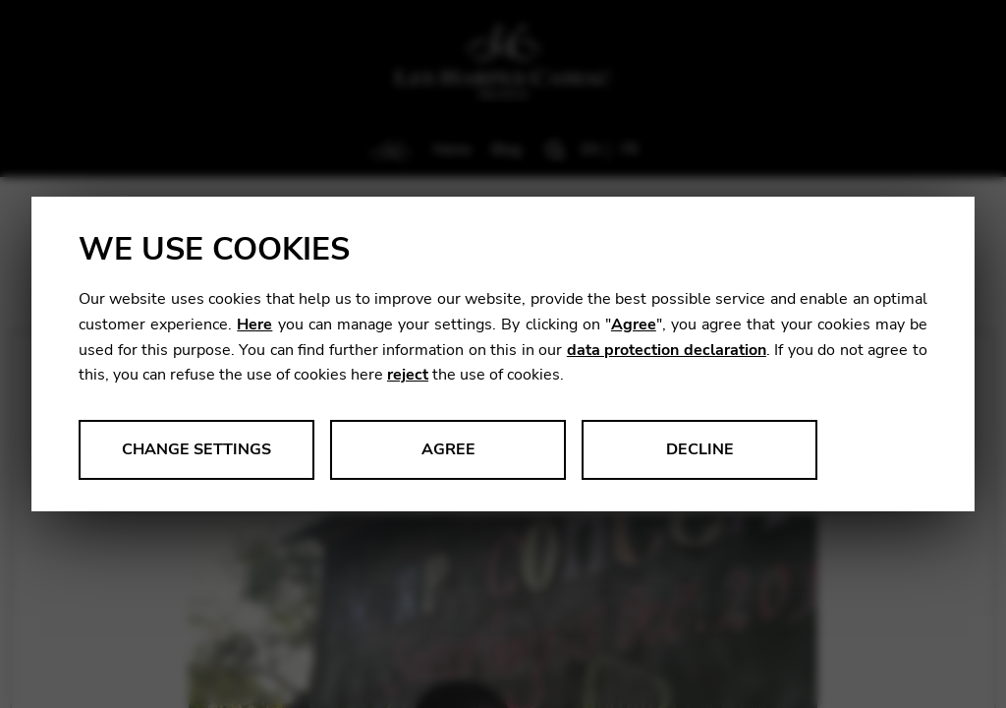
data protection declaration (666, 350)
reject (407, 374)
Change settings (196, 449)
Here (254, 324)
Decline (700, 449)
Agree (633, 324)
